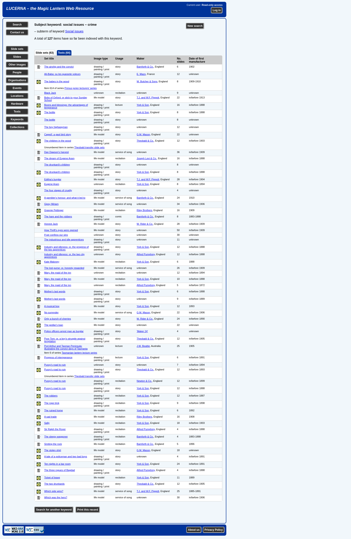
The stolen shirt (52, 450)
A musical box (51, 306)
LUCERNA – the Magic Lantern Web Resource (50, 8)
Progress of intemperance (58, 357)
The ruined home (53, 410)
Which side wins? (53, 491)
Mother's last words (54, 291)
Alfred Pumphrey (146, 254)
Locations (17, 96)
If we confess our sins (56, 234)
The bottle (49, 112)
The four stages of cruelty (58, 190)
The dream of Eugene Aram (59, 158)
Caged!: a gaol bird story (57, 134)
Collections (17, 127)
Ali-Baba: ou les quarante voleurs (62, 74)
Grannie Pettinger (53, 210)
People (17, 72)
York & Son (143, 105)
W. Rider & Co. (145, 224)
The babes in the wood (56, 81)
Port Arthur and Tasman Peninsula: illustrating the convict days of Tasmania (66, 347)
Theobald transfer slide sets (89, 147)
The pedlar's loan (53, 325)
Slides (17, 56)
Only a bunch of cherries (57, 318)
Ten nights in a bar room (57, 464)
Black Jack (50, 92)
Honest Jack (51, 224)
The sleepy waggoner (56, 436)
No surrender (51, 312)
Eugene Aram (51, 184)
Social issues (74, 31)
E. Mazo (141, 74)
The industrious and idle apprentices (64, 239)
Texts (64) (64, 52)
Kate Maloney (51, 261)
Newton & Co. (144, 381)
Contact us (17, 32)
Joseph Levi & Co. (147, 158)
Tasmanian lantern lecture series (79, 352)
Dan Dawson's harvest (56, 152)
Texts (17, 111)
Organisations (17, 80)
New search (195, 26)
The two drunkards (54, 483)
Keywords (17, 119)
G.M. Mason (143, 134)
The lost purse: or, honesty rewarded (64, 268)
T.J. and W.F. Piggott (148, 97)
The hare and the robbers (58, 216)
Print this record (87, 509)
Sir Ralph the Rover (55, 429)
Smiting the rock (53, 444)
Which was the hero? (55, 497)
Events (17, 88)
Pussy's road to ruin (55, 364)
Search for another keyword (54, 509)
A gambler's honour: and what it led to (64, 197)
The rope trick (51, 403)
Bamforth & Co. (145, 66)
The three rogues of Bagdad (59, 470)
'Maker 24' (142, 331)
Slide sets (17, 49)
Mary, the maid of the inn (57, 272)
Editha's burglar (52, 179)
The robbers (50, 395)
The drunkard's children (57, 164)
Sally (46, 423)
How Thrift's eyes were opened (61, 230)
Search (17, 24)
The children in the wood (57, 140)
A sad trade (50, 416)
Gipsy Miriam (51, 204)
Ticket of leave (52, 477)
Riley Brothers (144, 210)
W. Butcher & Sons (147, 81)
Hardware (17, 103)
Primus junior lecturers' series (80, 88)
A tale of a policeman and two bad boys (65, 456)
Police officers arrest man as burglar (63, 331)
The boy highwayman (56, 127)
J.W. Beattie (143, 346)
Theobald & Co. (145, 140)
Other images (17, 64)
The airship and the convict (58, 66)
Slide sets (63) (45, 52)
